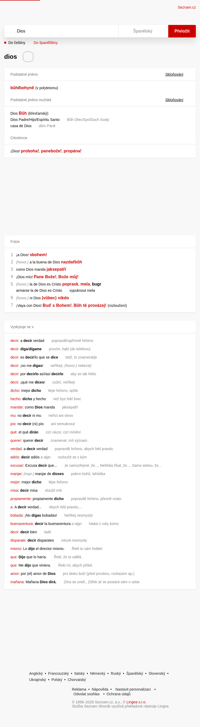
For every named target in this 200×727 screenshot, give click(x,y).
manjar (16, 474)
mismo (15, 549)
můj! (74, 277)
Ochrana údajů (118, 694)
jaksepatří (56, 269)
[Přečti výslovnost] (28, 56)
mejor (15, 482)
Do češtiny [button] (16, 43)
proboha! (30, 151)
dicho (14, 390)
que (13, 557)
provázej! (97, 305)
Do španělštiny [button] (46, 43)
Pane (39, 277)
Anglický (36, 673)
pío (12, 424)
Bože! (51, 277)
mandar (16, 407)
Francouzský (58, 673)
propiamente (20, 499)
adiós (14, 457)
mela (85, 284)
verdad (16, 449)
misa (14, 490)
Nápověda (100, 689)
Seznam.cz (187, 7)
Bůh (23, 113)
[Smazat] (98, 31)
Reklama (79, 689)
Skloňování (177, 74)
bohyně (26, 88)
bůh (14, 88)
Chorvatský (77, 680)
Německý (97, 673)
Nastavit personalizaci (133, 689)
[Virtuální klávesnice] (109, 31)
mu (12, 415)
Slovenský (156, 673)
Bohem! (64, 305)
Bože (63, 277)
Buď (47, 305)
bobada (16, 515)
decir (14, 341)
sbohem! (38, 254)
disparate (18, 540)
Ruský (116, 673)
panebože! (51, 151)
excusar (16, 465)
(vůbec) (49, 298)
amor (14, 574)
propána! (72, 151)
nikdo (63, 298)
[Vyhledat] (54, 31)
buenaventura (21, 524)
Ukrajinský (37, 680)
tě (85, 305)
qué (13, 432)
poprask (70, 284)
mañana (17, 582)
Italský (79, 673)
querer (15, 440)
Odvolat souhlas (86, 694)
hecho (15, 399)
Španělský (134, 673)
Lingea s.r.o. (136, 702)
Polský (56, 680)
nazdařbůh (71, 262)
